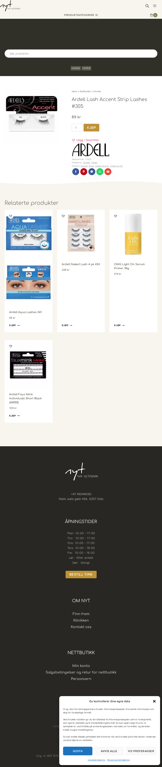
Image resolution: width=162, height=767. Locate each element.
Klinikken (81, 620)
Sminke (76, 68)
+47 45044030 (81, 494)
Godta (78, 751)
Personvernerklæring (118, 759)
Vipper (86, 68)
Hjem (74, 91)
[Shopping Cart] (153, 15)
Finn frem (81, 614)
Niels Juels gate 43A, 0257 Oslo (81, 498)
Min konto (81, 666)
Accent (84, 166)
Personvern (81, 679)
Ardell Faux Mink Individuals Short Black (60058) (25, 398)
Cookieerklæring (96, 759)
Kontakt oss (81, 627)
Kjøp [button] (14, 325)
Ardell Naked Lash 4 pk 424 (81, 264)
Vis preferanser (141, 751)
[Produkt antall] (77, 127)
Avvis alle (109, 751)
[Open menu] (154, 6)
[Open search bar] (147, 5)
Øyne (91, 166)
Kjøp (91, 128)
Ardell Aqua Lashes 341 (25, 312)
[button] (154, 701)
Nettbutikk (85, 91)
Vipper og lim (116, 166)
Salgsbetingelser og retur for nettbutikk (81, 672)
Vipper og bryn (102, 166)
